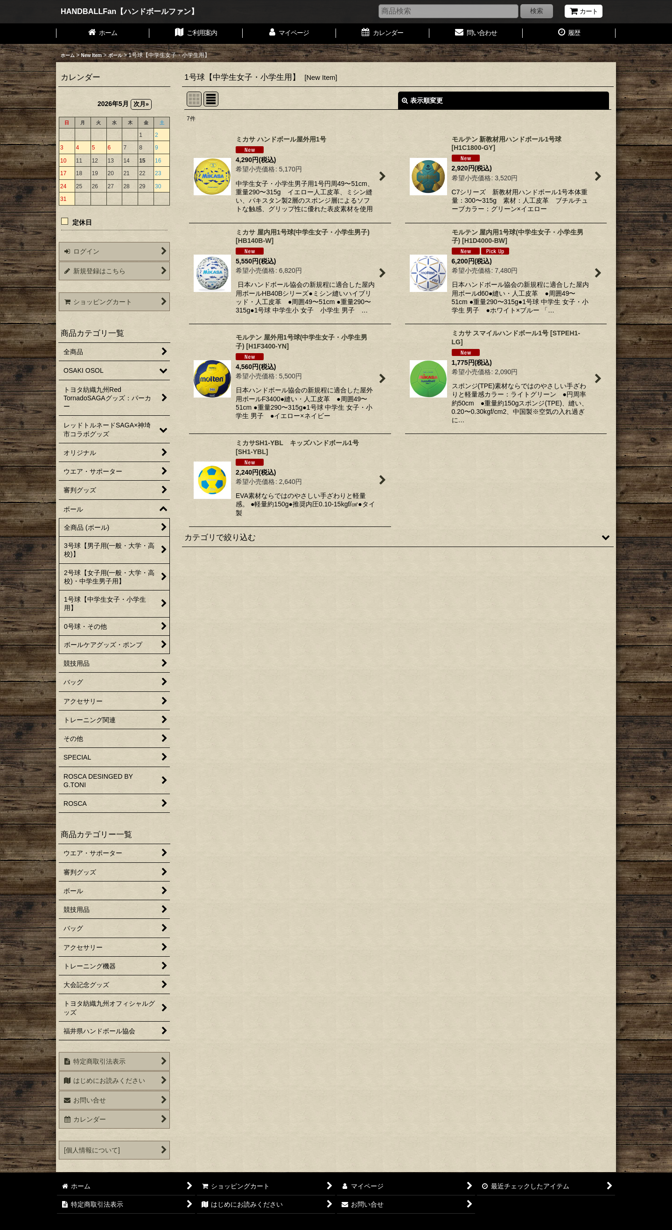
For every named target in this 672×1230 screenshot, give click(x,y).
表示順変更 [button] (422, 100)
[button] (398, 537)
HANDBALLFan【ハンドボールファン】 (129, 11)
